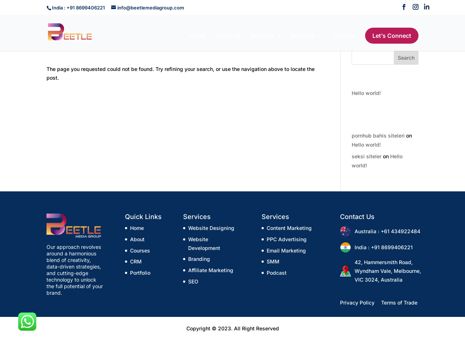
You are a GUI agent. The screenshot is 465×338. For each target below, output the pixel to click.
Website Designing (211, 228)
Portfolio (303, 36)
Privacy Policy (357, 302)
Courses (344, 36)
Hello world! (366, 93)
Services (263, 36)
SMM (273, 261)
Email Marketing (286, 250)
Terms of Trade (399, 302)
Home (197, 36)
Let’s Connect (391, 35)
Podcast (277, 273)
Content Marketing (289, 228)
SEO (193, 281)
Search (406, 58)
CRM (136, 261)
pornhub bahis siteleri (378, 135)
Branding (199, 259)
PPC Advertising (287, 239)
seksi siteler (366, 156)
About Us (228, 36)
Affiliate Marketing (210, 270)
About (137, 239)
